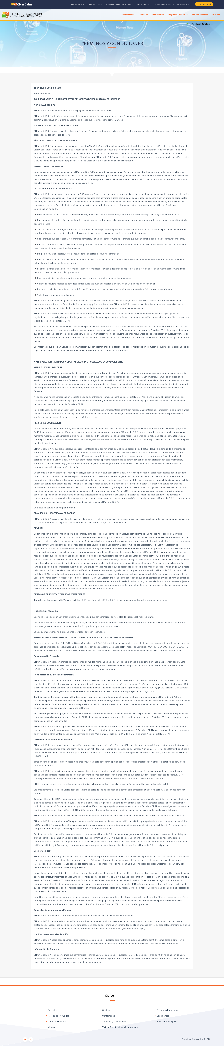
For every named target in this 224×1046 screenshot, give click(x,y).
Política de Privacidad (58, 1015)
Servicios (52, 1010)
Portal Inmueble (78, 4)
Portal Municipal (144, 4)
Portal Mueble (95, 4)
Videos (51, 1027)
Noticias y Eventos (57, 1021)
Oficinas (106, 1010)
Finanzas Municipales (164, 4)
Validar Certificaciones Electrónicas (120, 1027)
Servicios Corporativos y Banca (119, 4)
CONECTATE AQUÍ (204, 4)
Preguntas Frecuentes (167, 1010)
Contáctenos (108, 1015)
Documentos (163, 1015)
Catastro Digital (184, 4)
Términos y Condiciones (114, 1021)
